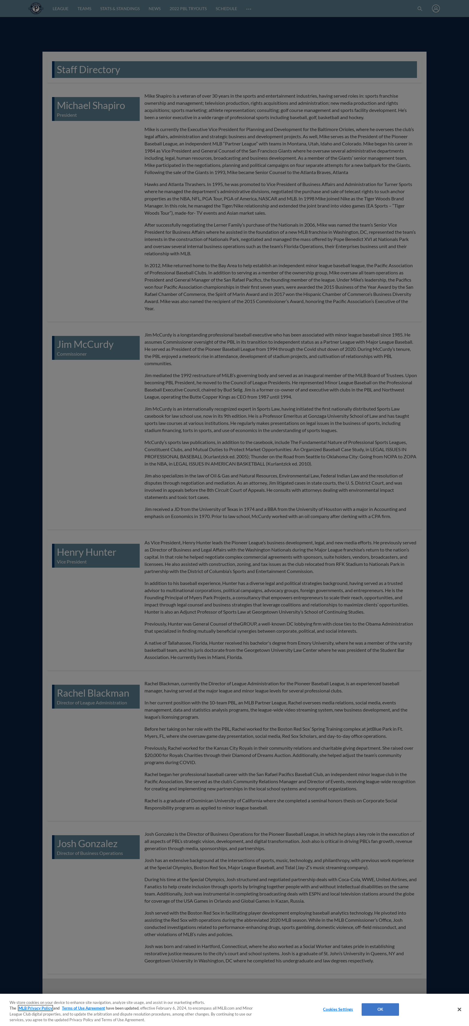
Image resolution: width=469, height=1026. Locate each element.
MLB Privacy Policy (35, 1008)
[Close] (459, 1009)
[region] (234, 1010)
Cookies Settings (338, 1009)
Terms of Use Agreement (83, 1008)
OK (380, 1009)
